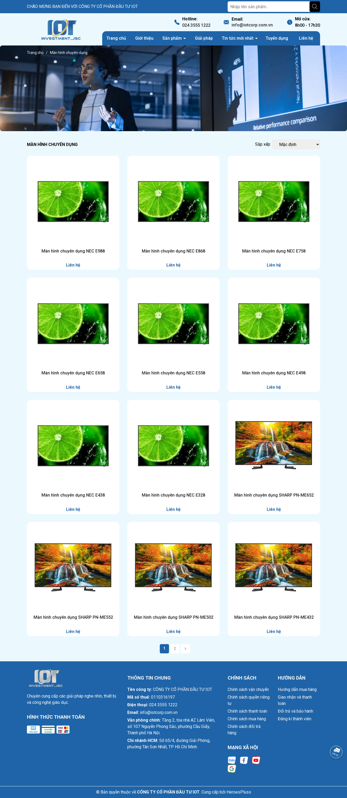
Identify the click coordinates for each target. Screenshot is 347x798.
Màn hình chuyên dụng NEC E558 (173, 372)
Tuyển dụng (277, 38)
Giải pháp (204, 38)
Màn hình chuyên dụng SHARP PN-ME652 (274, 495)
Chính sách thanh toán (247, 711)
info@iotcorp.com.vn (252, 24)
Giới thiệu (144, 38)
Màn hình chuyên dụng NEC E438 (73, 495)
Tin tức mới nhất (238, 38)
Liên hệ (306, 38)
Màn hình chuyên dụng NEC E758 (274, 251)
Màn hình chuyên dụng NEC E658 (73, 372)
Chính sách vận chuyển (248, 689)
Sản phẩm (172, 38)
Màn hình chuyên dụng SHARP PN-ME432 (274, 617)
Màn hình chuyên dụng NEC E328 (173, 495)
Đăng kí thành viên (294, 718)
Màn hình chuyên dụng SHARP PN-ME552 (73, 617)
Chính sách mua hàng (247, 718)
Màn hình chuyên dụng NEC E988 (73, 251)
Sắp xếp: (263, 144)
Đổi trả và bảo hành (295, 711)
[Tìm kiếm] (315, 6)
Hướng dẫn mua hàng (297, 689)
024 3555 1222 (196, 25)
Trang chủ (116, 38)
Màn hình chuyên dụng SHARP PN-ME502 (173, 617)
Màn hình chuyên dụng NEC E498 (274, 372)
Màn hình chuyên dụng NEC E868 (173, 251)
